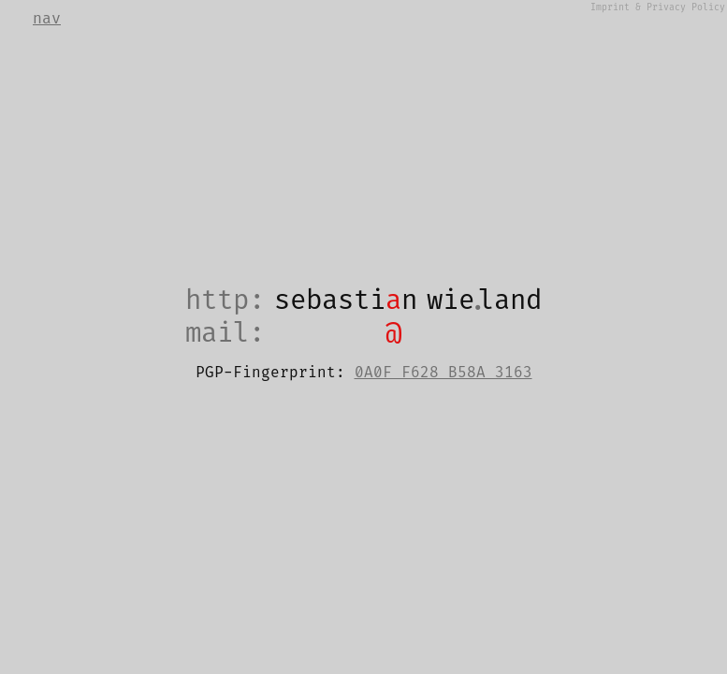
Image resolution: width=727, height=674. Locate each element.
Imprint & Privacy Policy (657, 7)
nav (47, 18)
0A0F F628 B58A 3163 (443, 373)
